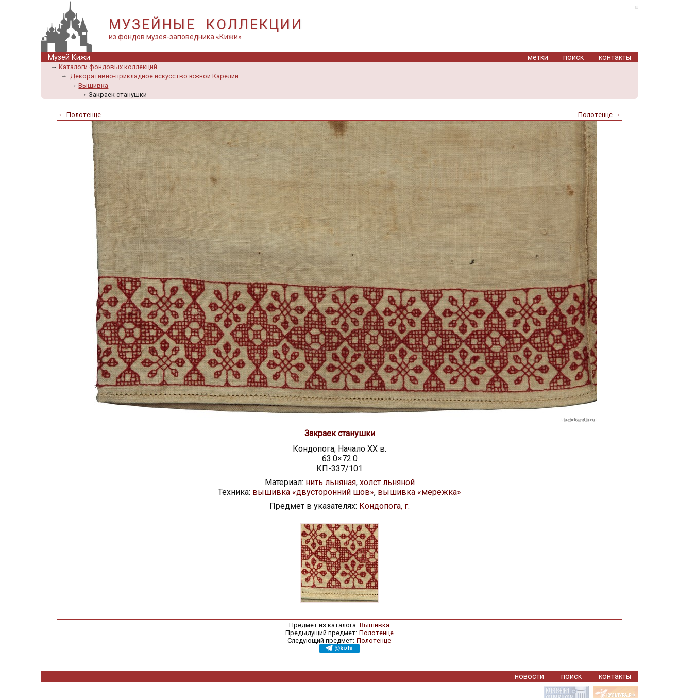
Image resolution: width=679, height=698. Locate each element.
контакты (615, 57)
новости (529, 676)
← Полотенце (79, 115)
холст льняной (387, 482)
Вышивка (93, 85)
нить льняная (330, 482)
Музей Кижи (69, 57)
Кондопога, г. (384, 506)
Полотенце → (599, 115)
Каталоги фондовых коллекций (108, 67)
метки (538, 57)
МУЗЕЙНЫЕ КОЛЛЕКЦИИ (205, 24)
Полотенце (376, 633)
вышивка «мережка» (419, 492)
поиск (573, 57)
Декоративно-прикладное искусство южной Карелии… (156, 76)
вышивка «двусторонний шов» (313, 492)
